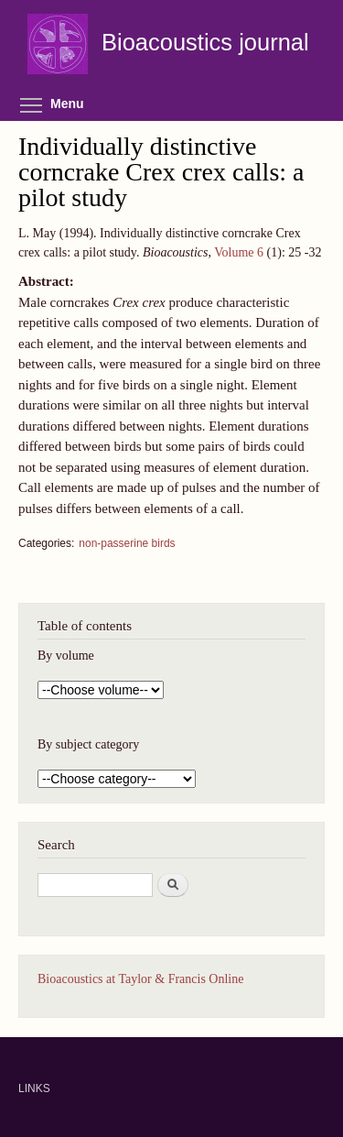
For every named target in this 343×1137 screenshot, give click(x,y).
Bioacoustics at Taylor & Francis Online (140, 979)
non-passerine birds (127, 543)
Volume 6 (238, 252)
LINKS (34, 1088)
